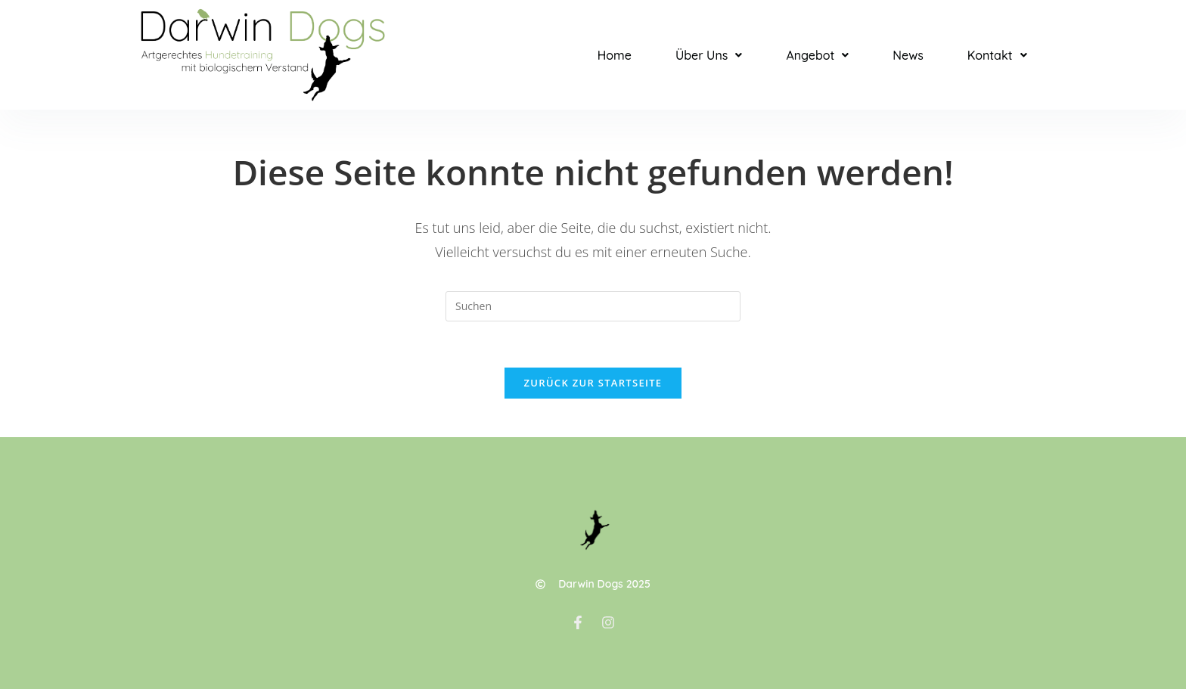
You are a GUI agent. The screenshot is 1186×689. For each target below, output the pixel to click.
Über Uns (708, 55)
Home (615, 55)
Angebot (817, 55)
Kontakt (997, 55)
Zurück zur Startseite (593, 383)
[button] (709, 55)
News (908, 55)
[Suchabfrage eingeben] (593, 306)
